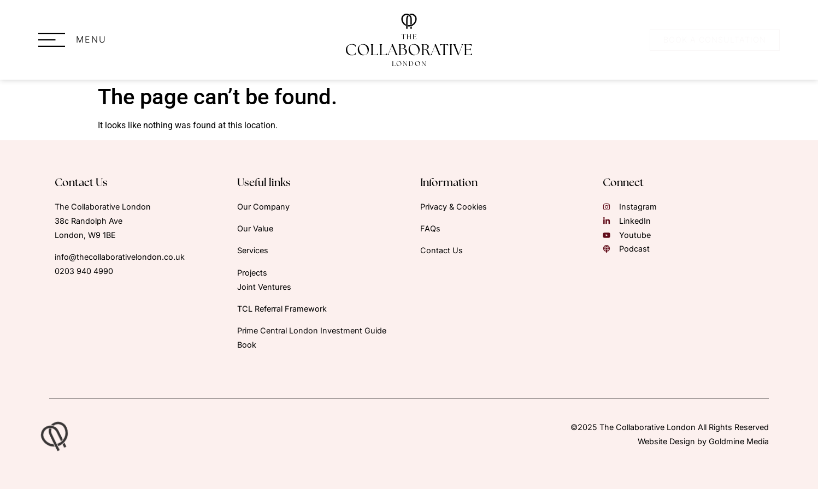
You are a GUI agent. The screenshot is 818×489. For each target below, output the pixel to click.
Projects (252, 272)
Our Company (263, 206)
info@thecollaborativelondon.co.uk (120, 256)
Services (252, 250)
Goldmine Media (739, 441)
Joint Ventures (264, 286)
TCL (283, 308)
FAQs (430, 228)
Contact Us (441, 250)
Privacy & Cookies (453, 206)
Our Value (255, 228)
